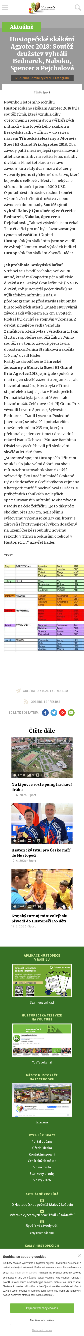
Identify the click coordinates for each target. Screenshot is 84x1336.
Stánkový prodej (42, 1174)
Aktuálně (21, 27)
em (71, 712)
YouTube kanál (42, 1062)
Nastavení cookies (42, 1330)
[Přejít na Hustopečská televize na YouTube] (42, 1040)
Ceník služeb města (42, 1161)
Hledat (78, 7)
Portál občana (42, 1141)
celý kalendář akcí (42, 1233)
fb (45, 712)
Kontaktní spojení (42, 1154)
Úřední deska (42, 1148)
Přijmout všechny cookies (42, 1308)
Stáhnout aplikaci (42, 1002)
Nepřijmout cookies (42, 1320)
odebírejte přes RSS (45, 702)
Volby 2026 (42, 1180)
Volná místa (42, 1167)
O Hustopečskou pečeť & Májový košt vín (42, 1205)
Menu (5, 7)
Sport (46, 92)
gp (63, 712)
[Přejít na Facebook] (42, 1100)
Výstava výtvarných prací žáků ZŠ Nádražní (42, 1215)
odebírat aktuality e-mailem (45, 691)
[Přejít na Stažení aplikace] (42, 980)
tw (54, 712)
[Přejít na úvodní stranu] (42, 8)
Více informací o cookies (23, 1272)
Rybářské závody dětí (42, 1225)
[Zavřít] (79, 1255)
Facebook (42, 1122)
